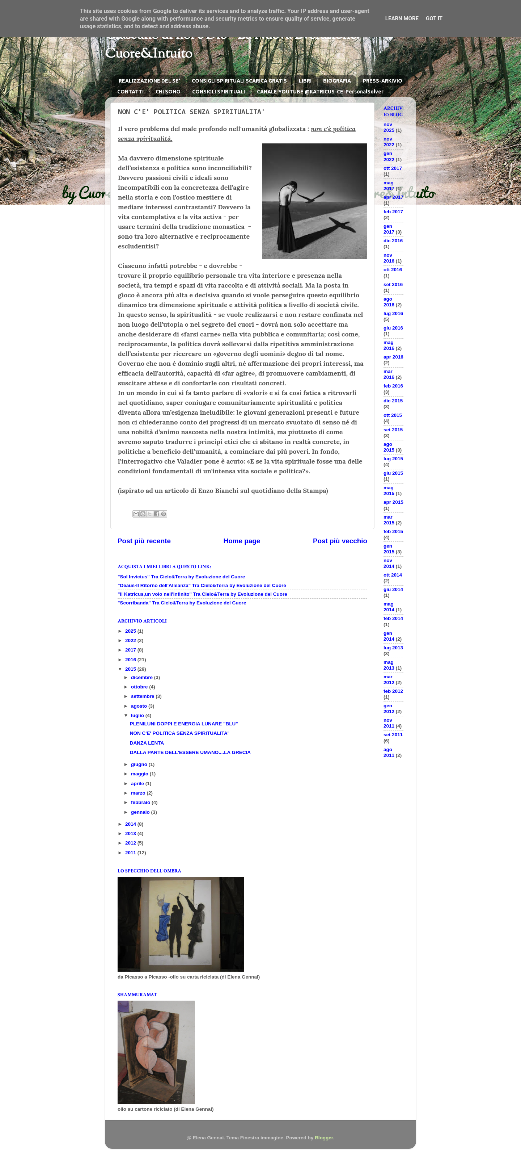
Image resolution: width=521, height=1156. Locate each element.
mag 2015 (389, 490)
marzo (139, 793)
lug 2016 (393, 313)
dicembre (142, 677)
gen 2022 (389, 156)
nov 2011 (389, 723)
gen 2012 (389, 708)
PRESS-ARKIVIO (382, 81)
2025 (131, 631)
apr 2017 (393, 197)
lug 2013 (393, 647)
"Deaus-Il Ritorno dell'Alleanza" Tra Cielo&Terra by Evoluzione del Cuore (202, 585)
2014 (131, 824)
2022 (131, 640)
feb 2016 (393, 386)
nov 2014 (389, 563)
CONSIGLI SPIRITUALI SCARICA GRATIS (239, 81)
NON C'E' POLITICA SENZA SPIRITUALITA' (179, 733)
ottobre (140, 687)
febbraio (141, 802)
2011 (131, 852)
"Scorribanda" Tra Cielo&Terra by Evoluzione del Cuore (182, 603)
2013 (131, 833)
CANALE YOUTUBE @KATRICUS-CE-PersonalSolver (320, 92)
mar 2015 (389, 519)
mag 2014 (389, 606)
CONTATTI (130, 92)
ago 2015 (389, 447)
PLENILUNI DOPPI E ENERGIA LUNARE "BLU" (184, 723)
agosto (139, 706)
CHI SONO (168, 92)
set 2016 (393, 284)
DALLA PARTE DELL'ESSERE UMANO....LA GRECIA (190, 752)
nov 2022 (389, 141)
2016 (131, 659)
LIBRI (305, 81)
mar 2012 (389, 679)
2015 (131, 669)
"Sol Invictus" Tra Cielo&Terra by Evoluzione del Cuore (181, 576)
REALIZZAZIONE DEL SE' (149, 81)
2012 (131, 843)
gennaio (141, 812)
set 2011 (393, 734)
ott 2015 (393, 415)
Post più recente (144, 541)
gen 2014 (389, 636)
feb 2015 (393, 531)
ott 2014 (393, 575)
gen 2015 (389, 548)
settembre (143, 696)
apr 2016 (393, 357)
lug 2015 (393, 458)
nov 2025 (389, 127)
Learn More (402, 18)
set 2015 (393, 429)
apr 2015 (393, 502)
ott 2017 (393, 168)
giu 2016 (393, 328)
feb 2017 (393, 211)
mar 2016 (389, 374)
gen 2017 (389, 229)
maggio (140, 773)
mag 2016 (389, 345)
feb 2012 (393, 691)
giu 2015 (393, 473)
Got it (434, 18)
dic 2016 (393, 240)
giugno (140, 764)
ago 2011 (389, 752)
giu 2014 (393, 589)
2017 (131, 650)
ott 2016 (393, 269)
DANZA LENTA (147, 743)
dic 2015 (393, 400)
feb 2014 (393, 618)
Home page (242, 541)
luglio (138, 715)
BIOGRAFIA (337, 81)
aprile (138, 783)
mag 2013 (389, 665)
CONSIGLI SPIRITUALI (218, 92)
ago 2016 (389, 301)
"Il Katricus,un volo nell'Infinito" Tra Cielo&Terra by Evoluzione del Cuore (202, 594)
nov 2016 (389, 258)
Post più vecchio (340, 541)
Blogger (324, 1137)
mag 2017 (389, 185)
